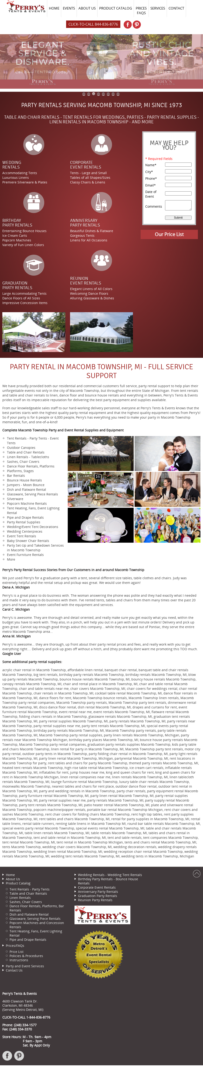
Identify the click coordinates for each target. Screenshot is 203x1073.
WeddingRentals (11, 165)
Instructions (19, 960)
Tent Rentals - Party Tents (30, 889)
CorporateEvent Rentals (85, 165)
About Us (13, 879)
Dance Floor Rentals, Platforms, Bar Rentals (37, 908)
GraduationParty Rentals (17, 285)
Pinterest (19, 1058)
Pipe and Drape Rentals (28, 939)
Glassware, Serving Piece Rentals (35, 918)
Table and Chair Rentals (28, 893)
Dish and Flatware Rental (29, 914)
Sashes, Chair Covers (26, 902)
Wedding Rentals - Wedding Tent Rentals (110, 875)
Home (10, 875)
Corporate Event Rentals (97, 887)
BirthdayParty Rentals (17, 223)
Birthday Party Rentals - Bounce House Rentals (108, 881)
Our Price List (169, 234)
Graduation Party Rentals (97, 896)
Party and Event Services (25, 966)
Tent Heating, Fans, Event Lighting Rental (36, 933)
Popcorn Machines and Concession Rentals (37, 925)
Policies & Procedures (26, 956)
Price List (17, 951)
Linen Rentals (20, 897)
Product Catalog (18, 883)
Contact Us (14, 970)
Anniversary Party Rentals (98, 891)
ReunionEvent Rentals (85, 281)
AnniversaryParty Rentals (85, 223)
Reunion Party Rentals (95, 900)
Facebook (7, 1058)
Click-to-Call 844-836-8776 (93, 24)
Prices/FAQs (15, 945)
